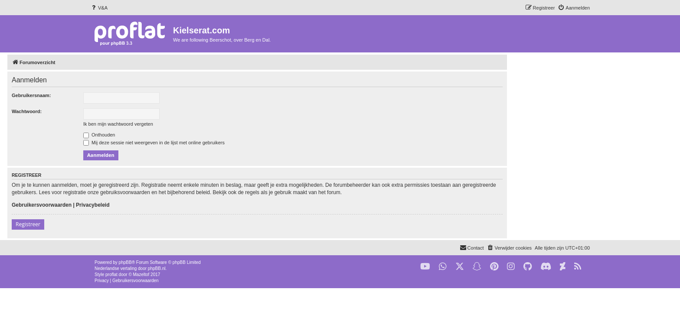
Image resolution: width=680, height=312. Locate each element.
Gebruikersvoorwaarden (124, 205)
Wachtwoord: (109, 111)
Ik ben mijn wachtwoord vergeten (201, 124)
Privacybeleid (175, 205)
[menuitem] (99, 8)
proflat (111, 274)
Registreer (110, 224)
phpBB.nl (157, 268)
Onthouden (182, 134)
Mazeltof (141, 274)
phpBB (125, 262)
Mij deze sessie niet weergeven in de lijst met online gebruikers (236, 142)
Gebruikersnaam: (114, 95)
